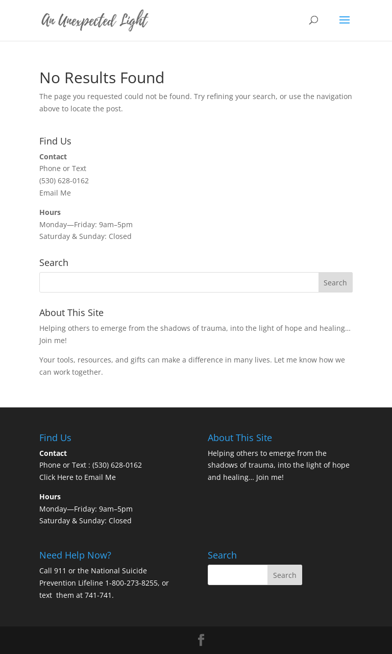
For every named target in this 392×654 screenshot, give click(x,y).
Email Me (55, 193)
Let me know (295, 360)
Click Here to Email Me (77, 477)
